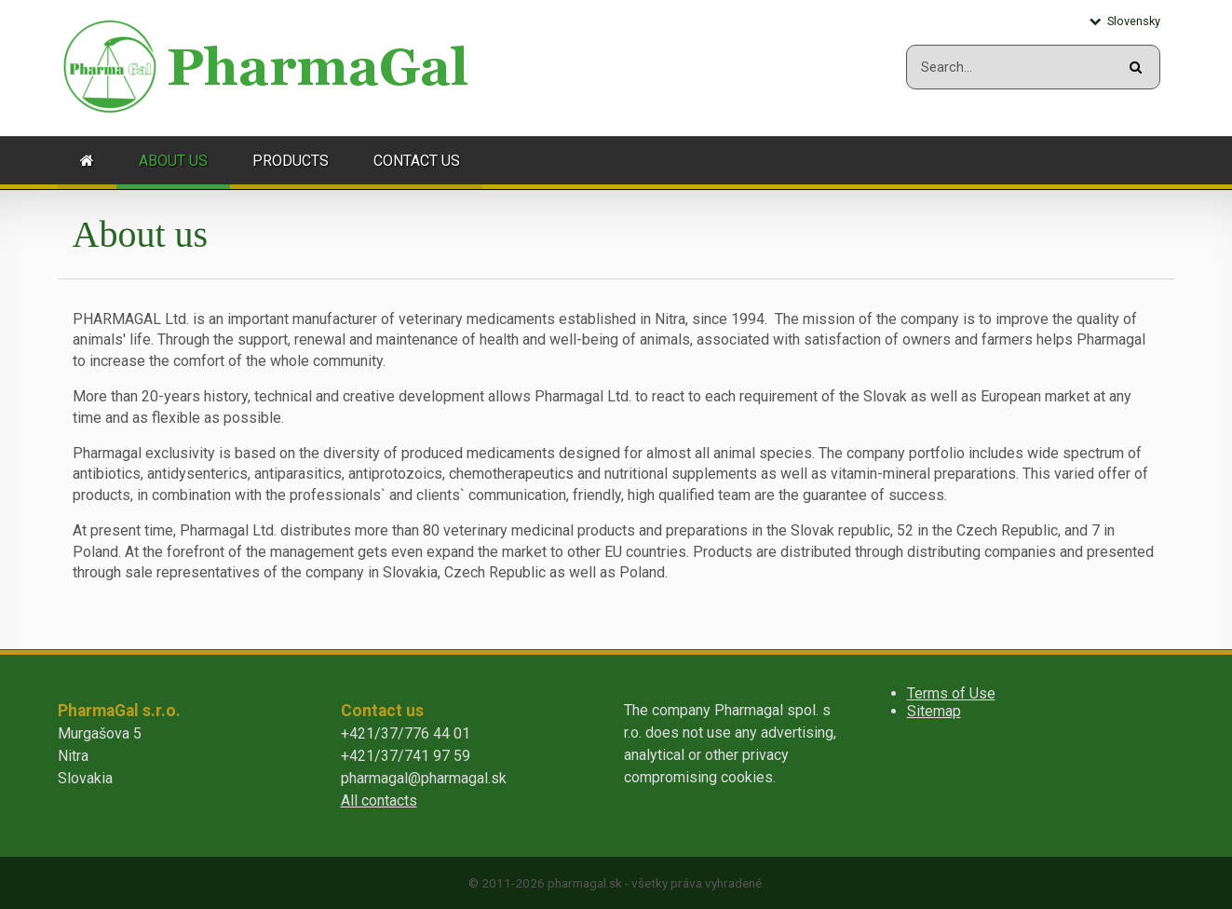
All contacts (379, 800)
